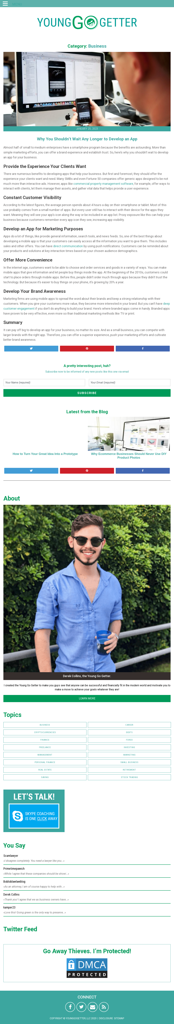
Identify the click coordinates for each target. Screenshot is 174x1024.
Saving (45, 777)
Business (97, 46)
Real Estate (45, 769)
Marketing (129, 754)
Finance (44, 740)
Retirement (129, 769)
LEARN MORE (87, 698)
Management (45, 754)
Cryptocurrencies (45, 732)
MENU (17, 4)
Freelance (45, 747)
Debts (129, 732)
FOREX (129, 740)
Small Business (129, 762)
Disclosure (106, 1018)
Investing (129, 747)
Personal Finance (45, 762)
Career (129, 725)
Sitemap (119, 1018)
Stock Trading (129, 777)
